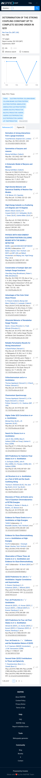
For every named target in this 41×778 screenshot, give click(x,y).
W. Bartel (23, 564)
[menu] (31, 3)
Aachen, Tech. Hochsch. (19, 251)
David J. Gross (10, 326)
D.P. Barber (9, 505)
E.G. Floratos (18, 464)
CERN (16, 439)
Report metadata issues (20, 726)
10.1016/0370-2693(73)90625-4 (15, 315)
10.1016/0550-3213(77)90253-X (15, 451)
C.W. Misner (9, 195)
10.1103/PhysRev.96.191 (13, 290)
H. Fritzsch (9, 301)
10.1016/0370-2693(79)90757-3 (15, 615)
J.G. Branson (15, 508)
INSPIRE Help (20, 723)
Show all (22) (23, 121)
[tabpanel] (20, 407)
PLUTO (7, 544)
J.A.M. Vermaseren (11, 648)
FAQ (20, 719)
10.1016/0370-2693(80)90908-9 (18, 676)
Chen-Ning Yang (10, 273)
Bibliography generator (20, 738)
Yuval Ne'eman (10, 139)
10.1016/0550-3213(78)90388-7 (15, 471)
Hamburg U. (17, 585)
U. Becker (16, 505)
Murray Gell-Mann (11, 154)
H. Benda (23, 505)
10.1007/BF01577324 (12, 653)
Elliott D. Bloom (10, 211)
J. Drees (8, 215)
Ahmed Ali (8, 605)
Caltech (20, 154)
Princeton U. (20, 326)
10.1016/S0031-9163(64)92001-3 (16, 182)
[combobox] (23, 8)
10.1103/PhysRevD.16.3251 (14, 492)
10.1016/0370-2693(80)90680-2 (15, 572)
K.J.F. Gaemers (10, 646)
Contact (20, 761)
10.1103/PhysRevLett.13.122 (14, 200)
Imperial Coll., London (23, 139)
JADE (7, 564)
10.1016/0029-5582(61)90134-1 (15, 143)
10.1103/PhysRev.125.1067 (14, 159)
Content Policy (20, 700)
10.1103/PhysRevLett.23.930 (14, 230)
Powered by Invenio (20, 771)
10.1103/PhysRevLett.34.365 (14, 410)
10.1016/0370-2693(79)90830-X (15, 530)
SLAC (18, 211)
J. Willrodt (21, 587)
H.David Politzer (10, 348)
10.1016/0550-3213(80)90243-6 (15, 635)
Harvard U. (20, 348)
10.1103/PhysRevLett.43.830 (14, 512)
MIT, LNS (15, 32)
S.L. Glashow (24, 403)
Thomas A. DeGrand (12, 485)
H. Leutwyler (20, 303)
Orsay (20, 441)
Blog (20, 750)
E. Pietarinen (20, 628)
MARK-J (8, 246)
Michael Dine (9, 421)
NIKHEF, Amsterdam (23, 646)
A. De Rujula (9, 462)
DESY (7, 253)
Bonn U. (20, 664)
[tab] (8, 127)
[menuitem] (30, 3)
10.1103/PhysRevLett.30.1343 (18, 338)
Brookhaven (21, 273)
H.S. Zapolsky (18, 195)
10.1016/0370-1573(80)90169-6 (15, 263)
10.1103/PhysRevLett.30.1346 (15, 372)
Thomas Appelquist (11, 383)
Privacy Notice (20, 704)
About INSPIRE (20, 697)
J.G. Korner (22, 605)
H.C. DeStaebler (21, 213)
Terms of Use (20, 708)
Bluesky (20, 753)
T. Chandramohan (11, 664)
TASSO (7, 523)
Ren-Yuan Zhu (7, 32)
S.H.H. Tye (16, 487)
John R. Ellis (9, 439)
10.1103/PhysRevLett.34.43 (14, 390)
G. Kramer (8, 585)
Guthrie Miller (21, 215)
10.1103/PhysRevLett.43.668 (14, 428)
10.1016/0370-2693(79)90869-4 (15, 551)
